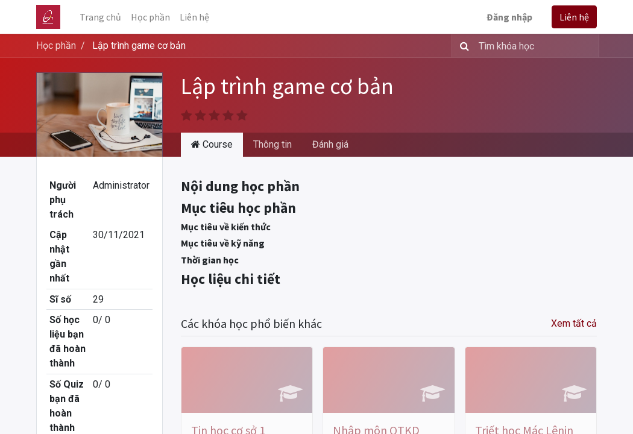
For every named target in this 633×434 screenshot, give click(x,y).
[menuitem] (100, 17)
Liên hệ (574, 17)
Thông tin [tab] (272, 144)
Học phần (56, 45)
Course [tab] (212, 144)
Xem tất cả (574, 323)
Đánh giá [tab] (330, 144)
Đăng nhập (509, 17)
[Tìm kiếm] (462, 45)
